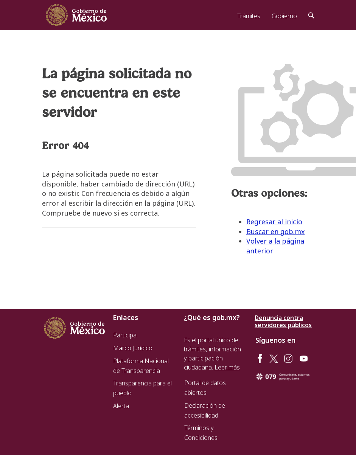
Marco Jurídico (132, 348)
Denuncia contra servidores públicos (283, 321)
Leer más (227, 367)
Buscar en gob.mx (275, 231)
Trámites (248, 16)
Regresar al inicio (274, 221)
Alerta (121, 406)
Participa (125, 335)
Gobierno (284, 16)
